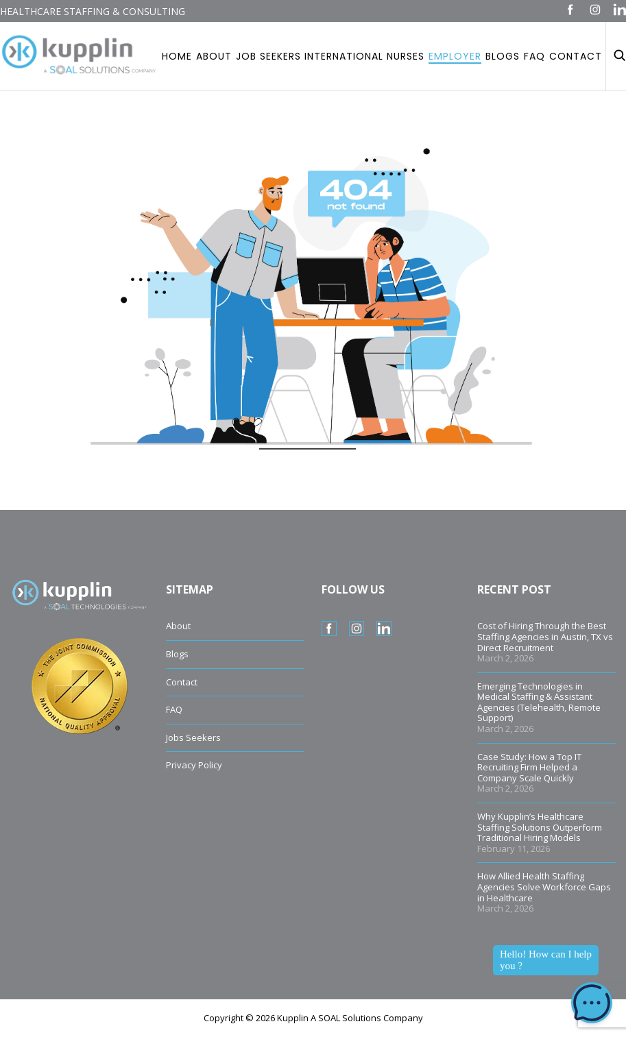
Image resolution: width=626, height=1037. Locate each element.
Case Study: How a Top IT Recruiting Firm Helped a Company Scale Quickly (529, 767)
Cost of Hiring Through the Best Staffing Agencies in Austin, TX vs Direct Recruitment (545, 636)
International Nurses (364, 56)
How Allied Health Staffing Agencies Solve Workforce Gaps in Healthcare (544, 886)
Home (177, 56)
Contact (575, 56)
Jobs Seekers (193, 737)
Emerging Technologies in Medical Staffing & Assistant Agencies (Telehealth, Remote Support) (539, 702)
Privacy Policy (194, 765)
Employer (455, 56)
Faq (534, 56)
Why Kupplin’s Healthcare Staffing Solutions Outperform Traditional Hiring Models (539, 827)
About (214, 56)
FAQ (174, 709)
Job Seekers (268, 56)
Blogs (502, 56)
